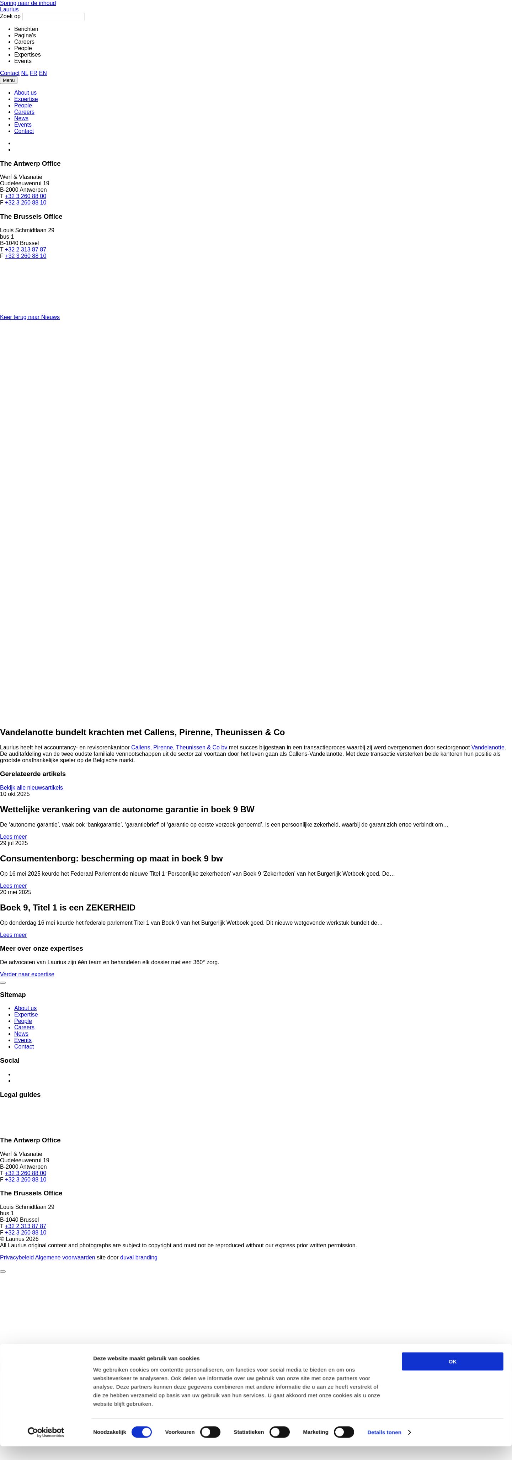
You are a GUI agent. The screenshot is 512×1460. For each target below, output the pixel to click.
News (21, 118)
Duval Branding (139, 1257)
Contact (10, 73)
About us (25, 93)
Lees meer (13, 837)
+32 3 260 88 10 (25, 203)
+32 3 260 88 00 (25, 196)
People (23, 105)
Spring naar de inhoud (28, 3)
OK (453, 730)
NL (24, 73)
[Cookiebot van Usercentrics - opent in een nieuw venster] (46, 801)
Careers (24, 112)
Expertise (26, 99)
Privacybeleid (17, 1257)
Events (23, 125)
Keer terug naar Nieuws (30, 317)
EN (43, 73)
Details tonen (384, 801)
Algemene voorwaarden (65, 1257)
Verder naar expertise (27, 974)
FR (33, 73)
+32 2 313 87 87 (25, 249)
